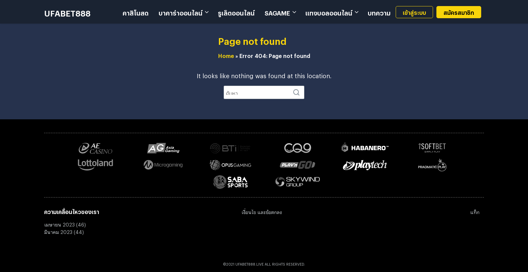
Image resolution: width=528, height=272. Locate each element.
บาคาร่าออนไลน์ (180, 11)
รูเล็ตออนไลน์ (236, 11)
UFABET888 (67, 11)
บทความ (379, 11)
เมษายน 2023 (59, 223)
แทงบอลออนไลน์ (328, 11)
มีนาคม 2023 (58, 231)
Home (226, 55)
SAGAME (277, 11)
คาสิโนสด (135, 11)
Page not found (252, 39)
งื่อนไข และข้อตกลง (262, 211)
